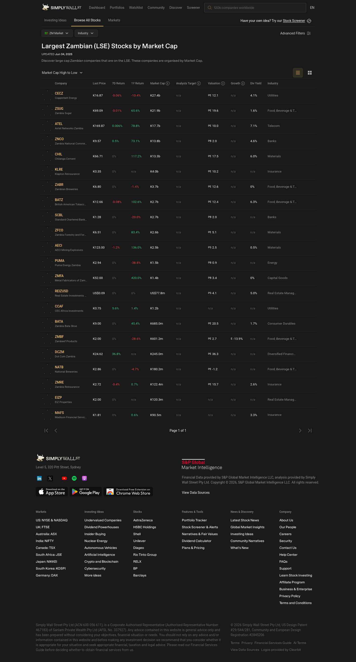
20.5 (213, 323)
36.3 (213, 354)
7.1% (254, 126)
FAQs (283, 562)
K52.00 (98, 278)
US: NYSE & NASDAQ (52, 520)
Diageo (138, 548)
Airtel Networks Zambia (70, 128)
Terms (235, 643)
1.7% (254, 324)
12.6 (213, 187)
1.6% (254, 111)
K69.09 (98, 111)
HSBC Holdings (144, 527)
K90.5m (156, 415)
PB (210, 141)
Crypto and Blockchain (101, 562)
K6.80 (97, 187)
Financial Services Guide (272, 643)
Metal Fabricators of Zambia (72, 280)
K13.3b (155, 156)
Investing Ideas (55, 20)
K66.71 (98, 156)
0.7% (134, 384)
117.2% (136, 156)
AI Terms (299, 643)
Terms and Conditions (295, 603)
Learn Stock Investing (295, 575)
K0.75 (97, 308)
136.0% (136, 247)
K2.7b (154, 202)
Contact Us (287, 548)
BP (135, 568)
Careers (285, 534)
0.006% (117, 126)
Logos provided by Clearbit (281, 650)
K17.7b (155, 126)
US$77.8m (158, 293)
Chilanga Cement (66, 159)
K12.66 (98, 202)
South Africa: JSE (49, 555)
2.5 (212, 247)
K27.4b (155, 95)
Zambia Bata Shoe (66, 326)
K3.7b (154, 187)
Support (285, 568)
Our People (287, 527)
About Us (286, 520)
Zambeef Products (67, 341)
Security (285, 541)
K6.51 (97, 232)
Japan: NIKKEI (46, 562)
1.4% (134, 308)
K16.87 (98, 95)
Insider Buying (95, 534)
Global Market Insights (247, 527)
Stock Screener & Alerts (200, 527)
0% (114, 156)
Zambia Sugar (64, 113)
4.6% (254, 141)
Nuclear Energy (95, 541)
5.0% (254, 293)
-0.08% (117, 202)
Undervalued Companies (102, 520)
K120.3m (156, 400)
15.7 (213, 384)
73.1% (135, 141)
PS (210, 247)
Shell (136, 534)
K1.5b (154, 263)
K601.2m (156, 339)
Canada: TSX (45, 548)
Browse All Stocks (87, 20)
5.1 (212, 232)
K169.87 (99, 126)
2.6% (254, 384)
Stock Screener (294, 21)
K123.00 (99, 247)
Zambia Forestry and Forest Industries (72, 235)
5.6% (115, 308)
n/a (178, 95)
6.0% (254, 156)
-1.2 (213, 369)
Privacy (247, 643)
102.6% (136, 202)
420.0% (136, 278)
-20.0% (136, 217)
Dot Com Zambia (65, 356)
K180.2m (156, 369)
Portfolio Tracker (194, 520)
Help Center (288, 555)
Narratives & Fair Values (199, 534)
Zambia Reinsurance (68, 387)
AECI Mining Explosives (70, 250)
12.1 (213, 95)
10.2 (213, 171)
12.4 (213, 202)
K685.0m (156, 324)
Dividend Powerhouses (101, 527)
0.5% (115, 141)
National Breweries (67, 372)
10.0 (213, 126)
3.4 (212, 278)
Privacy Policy (289, 596)
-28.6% (136, 339)
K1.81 (97, 415)
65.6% (135, 111)
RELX (137, 562)
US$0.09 (99, 293)
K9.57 (97, 141)
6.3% (254, 202)
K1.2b (154, 308)
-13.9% (237, 339)
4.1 (212, 293)
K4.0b (154, 171)
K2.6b (154, 232)
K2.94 (97, 263)
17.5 (213, 156)
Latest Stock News (245, 520)
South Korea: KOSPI (51, 568)
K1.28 (97, 217)
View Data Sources (196, 492)
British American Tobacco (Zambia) (72, 204)
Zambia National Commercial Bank (72, 143)
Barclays (139, 575)
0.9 (212, 263)
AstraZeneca (143, 520)
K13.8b (155, 141)
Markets (114, 20)
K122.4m (156, 384)
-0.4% (116, 384)
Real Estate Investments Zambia (72, 295)
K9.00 (97, 324)
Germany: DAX (47, 575)
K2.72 (97, 384)
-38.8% (136, 263)
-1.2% (116, 247)
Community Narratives (247, 541)
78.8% (135, 126)
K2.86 (97, 369)
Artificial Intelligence (99, 555)
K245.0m (156, 354)
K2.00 (97, 339)
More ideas (92, 575)
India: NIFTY (45, 541)
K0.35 (97, 171)
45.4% (135, 324)
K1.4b (154, 278)
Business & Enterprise (295, 589)
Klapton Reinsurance (68, 174)
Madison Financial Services (72, 417)
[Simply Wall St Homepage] (62, 7)
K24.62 (98, 354)
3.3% (254, 415)
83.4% (135, 232)
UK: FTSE (43, 527)
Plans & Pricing (193, 548)
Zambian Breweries (67, 189)
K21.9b (155, 111)
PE (209, 95)
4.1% (254, 95)
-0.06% (117, 95)
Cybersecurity (95, 568)
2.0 (212, 141)
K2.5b (154, 247)
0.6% (134, 415)
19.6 (213, 111)
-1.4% (135, 187)
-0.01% (117, 111)
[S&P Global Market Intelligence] (202, 465)
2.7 (212, 339)
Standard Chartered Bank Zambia (72, 219)
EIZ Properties (64, 402)
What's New (240, 548)
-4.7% (135, 369)
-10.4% (136, 95)
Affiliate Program (292, 582)
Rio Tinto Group (144, 555)
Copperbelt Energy (66, 98)
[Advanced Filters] (296, 33)
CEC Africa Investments (70, 311)
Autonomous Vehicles (100, 548)
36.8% (116, 354)
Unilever (139, 541)
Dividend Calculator (196, 541)
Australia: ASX (46, 534)
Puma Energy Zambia (68, 265)
